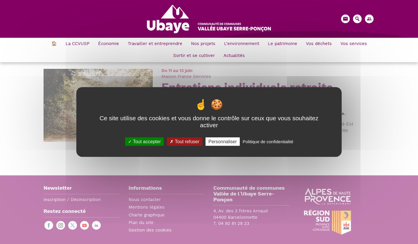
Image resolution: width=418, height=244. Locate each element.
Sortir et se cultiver (194, 56)
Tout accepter (144, 141)
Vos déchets (319, 44)
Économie (108, 44)
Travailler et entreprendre (155, 44)
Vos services (353, 44)
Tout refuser (184, 141)
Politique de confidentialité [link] (268, 141)
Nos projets (203, 44)
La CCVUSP (77, 44)
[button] (369, 19)
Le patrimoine (282, 44)
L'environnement (241, 44)
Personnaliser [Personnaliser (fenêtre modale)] (222, 141)
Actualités (234, 56)
